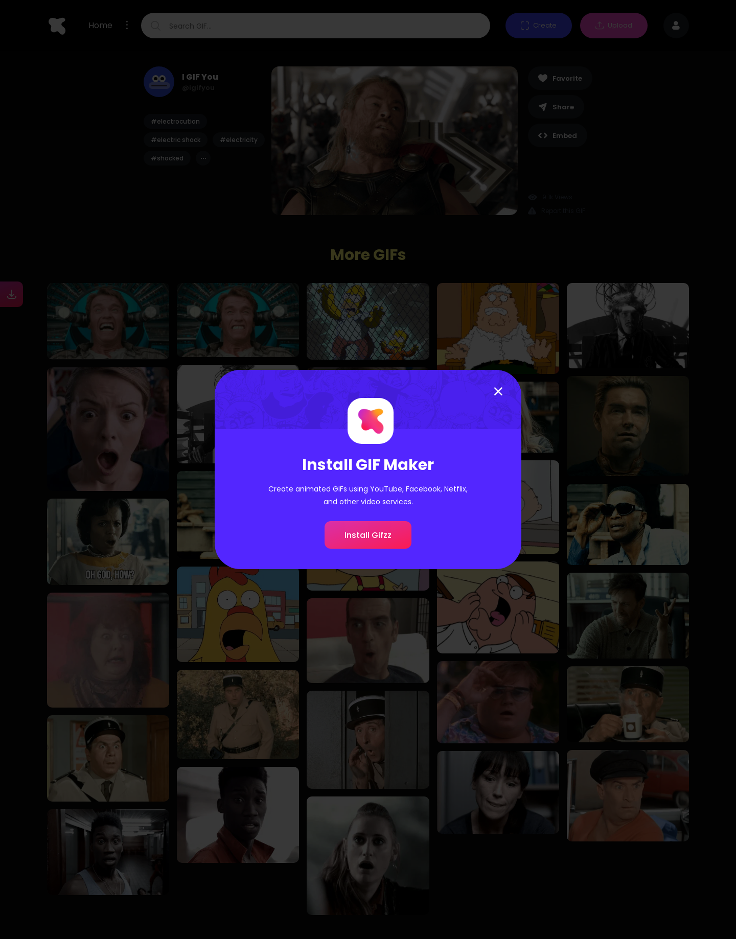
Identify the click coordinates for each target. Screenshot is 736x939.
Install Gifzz (368, 535)
